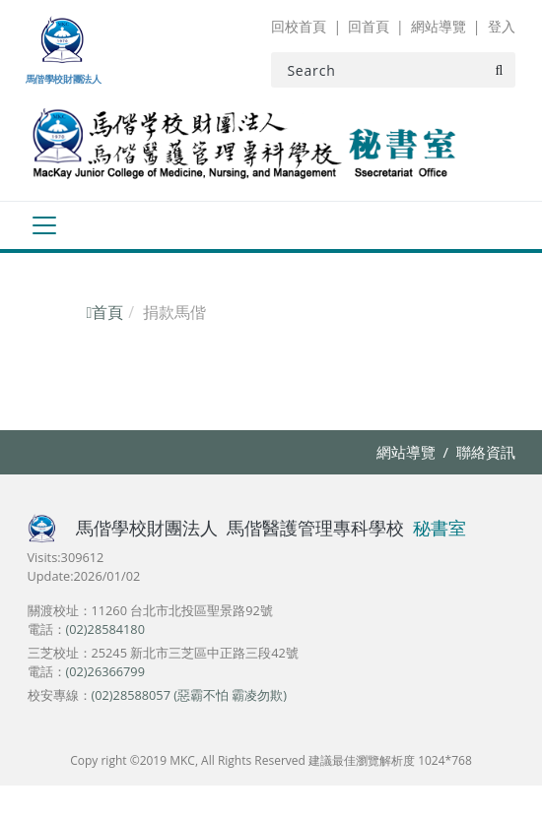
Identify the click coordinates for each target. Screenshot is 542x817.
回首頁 (368, 26)
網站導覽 (438, 26)
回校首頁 (298, 26)
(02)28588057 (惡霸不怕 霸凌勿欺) (190, 695)
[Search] (392, 70)
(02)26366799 (105, 671)
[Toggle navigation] (44, 225)
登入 (501, 26)
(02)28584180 (105, 629)
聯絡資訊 (485, 452)
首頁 (105, 312)
